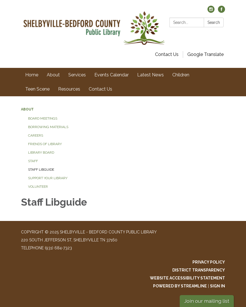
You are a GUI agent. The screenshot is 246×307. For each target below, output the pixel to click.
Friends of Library (45, 144)
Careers (35, 135)
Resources (69, 89)
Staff (33, 161)
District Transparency (198, 270)
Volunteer (38, 187)
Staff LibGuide (41, 170)
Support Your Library (47, 178)
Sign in (217, 286)
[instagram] (211, 11)
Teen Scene (37, 89)
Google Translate (205, 54)
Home (31, 75)
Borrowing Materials (48, 127)
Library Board (41, 152)
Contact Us (167, 54)
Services (77, 75)
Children (180, 75)
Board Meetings (42, 118)
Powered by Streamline (180, 286)
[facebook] (221, 11)
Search (213, 22)
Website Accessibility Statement (187, 278)
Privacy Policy (208, 262)
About (53, 75)
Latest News (150, 75)
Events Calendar (111, 75)
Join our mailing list (206, 301)
